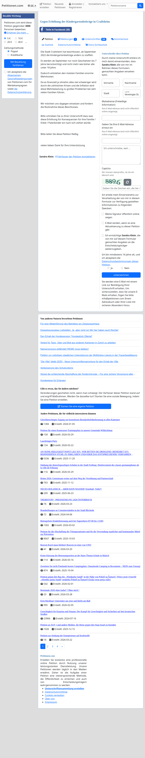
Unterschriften (94, 39)
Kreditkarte (17, 55)
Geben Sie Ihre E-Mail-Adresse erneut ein (118, 126)
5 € (8, 38)
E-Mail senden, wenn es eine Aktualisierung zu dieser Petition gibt (122, 226)
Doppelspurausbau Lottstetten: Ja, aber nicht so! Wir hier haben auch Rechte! (79, 330)
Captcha (106, 168)
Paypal (14, 51)
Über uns (50, 698)
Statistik (47, 44)
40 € (20, 42)
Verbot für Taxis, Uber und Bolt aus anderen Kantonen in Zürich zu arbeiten (78, 343)
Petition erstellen (45, 5)
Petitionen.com (12, 5)
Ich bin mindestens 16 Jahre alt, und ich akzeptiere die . (121, 259)
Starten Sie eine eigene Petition (76, 406)
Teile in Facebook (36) (55, 29)
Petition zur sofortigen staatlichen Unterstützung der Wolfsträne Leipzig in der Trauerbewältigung (88, 355)
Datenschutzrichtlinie (69, 44)
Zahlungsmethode (14, 47)
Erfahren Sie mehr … (16, 32)
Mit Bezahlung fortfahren (18, 63)
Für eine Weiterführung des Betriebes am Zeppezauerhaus (69, 324)
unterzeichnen (121, 275)
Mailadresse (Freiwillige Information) (114, 103)
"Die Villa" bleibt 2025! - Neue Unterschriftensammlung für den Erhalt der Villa (79, 361)
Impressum (51, 702)
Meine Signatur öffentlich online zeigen (122, 215)
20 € (9, 42)
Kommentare (119, 39)
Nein (126, 268)
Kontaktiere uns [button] (97, 3)
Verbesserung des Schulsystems (56, 368)
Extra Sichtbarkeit (96, 44)
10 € (20, 38)
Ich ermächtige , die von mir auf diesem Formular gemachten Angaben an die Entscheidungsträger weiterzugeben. (122, 242)
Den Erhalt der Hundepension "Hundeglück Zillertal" (66, 336)
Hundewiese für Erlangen (53, 380)
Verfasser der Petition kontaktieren (75, 156)
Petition (47, 39)
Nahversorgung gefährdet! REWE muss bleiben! (64, 349)
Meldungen (67, 39)
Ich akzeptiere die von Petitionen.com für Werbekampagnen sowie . (20, 82)
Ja (112, 268)
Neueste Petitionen (60, 5)
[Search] (123, 5)
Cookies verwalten (54, 695)
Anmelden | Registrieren (76, 5)
